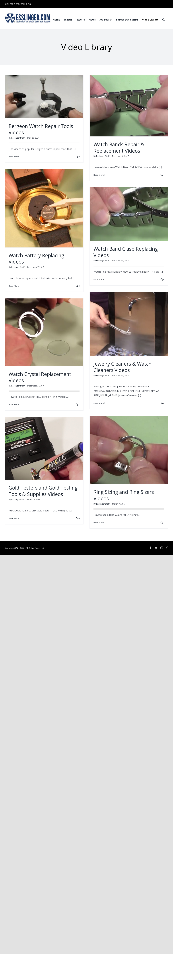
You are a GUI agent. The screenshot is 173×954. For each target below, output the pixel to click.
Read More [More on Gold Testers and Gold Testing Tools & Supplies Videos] (14, 518)
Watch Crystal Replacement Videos (40, 377)
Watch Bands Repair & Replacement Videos (118, 147)
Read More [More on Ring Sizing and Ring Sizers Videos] (98, 522)
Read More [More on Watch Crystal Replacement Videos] (14, 404)
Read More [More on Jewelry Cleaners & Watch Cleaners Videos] (98, 403)
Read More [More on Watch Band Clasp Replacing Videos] (98, 279)
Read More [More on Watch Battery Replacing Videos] (14, 286)
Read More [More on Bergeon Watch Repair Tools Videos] (14, 156)
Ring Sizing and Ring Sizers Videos (123, 495)
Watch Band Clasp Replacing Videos (125, 251)
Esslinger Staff (18, 137)
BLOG (28, 4)
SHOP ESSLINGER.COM (14, 4)
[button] (163, 19)
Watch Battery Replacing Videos (36, 258)
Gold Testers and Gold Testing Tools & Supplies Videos (43, 490)
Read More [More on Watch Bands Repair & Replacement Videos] (98, 174)
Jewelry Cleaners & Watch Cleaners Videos (122, 366)
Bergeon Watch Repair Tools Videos (41, 129)
